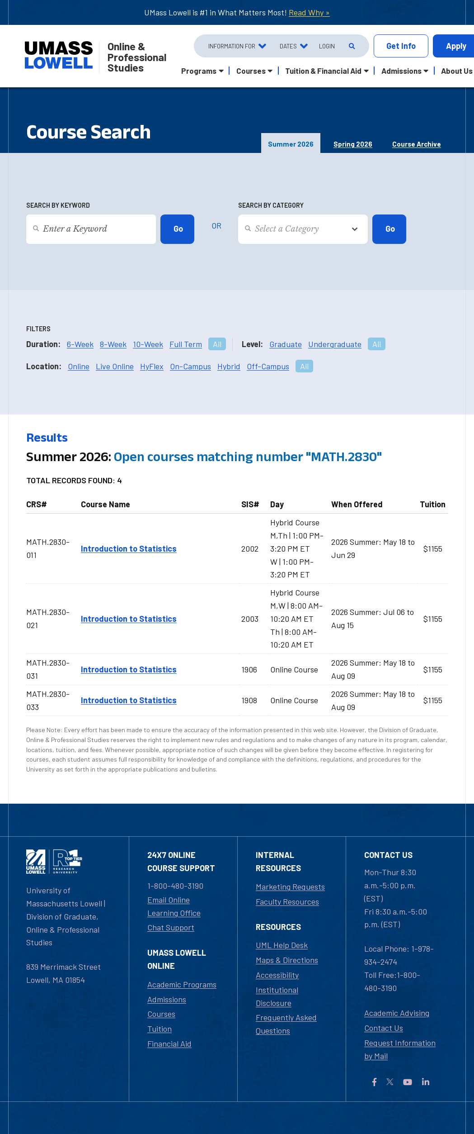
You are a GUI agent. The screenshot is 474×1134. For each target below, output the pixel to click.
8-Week (113, 344)
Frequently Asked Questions (286, 1023)
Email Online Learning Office (174, 906)
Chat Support (170, 927)
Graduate (285, 344)
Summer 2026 (291, 144)
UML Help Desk (282, 945)
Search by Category (271, 205)
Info (401, 46)
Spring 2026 (352, 144)
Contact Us (383, 1028)
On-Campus (190, 366)
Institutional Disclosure (277, 996)
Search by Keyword (58, 205)
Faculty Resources (287, 901)
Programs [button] (198, 71)
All (217, 344)
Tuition (159, 1029)
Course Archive (416, 144)
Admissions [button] (401, 71)
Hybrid (228, 366)
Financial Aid (169, 1043)
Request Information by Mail (400, 1049)
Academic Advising (396, 1013)
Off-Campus (268, 366)
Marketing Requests (290, 886)
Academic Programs (181, 984)
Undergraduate (334, 344)
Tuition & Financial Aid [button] (323, 71)
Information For (231, 46)
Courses (161, 1014)
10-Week (148, 344)
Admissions (166, 999)
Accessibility (277, 975)
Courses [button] (251, 71)
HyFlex (152, 366)
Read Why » (309, 12)
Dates (288, 46)
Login (327, 46)
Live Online (115, 366)
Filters (38, 329)
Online (78, 366)
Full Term (185, 344)
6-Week (80, 344)
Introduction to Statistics (129, 548)
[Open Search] (351, 46)
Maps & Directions (287, 960)
